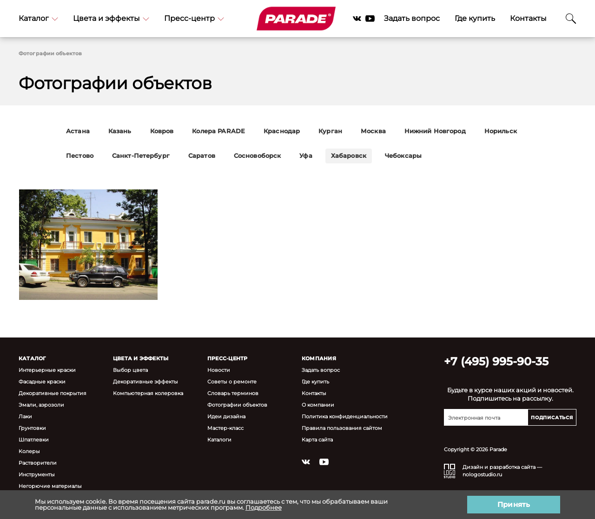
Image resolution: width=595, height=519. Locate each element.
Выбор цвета (130, 370)
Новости (218, 370)
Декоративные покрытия (52, 393)
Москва (373, 131)
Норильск (500, 131)
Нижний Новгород (435, 131)
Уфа (305, 156)
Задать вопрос (412, 18)
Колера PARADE (218, 131)
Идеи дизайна (226, 416)
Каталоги (219, 439)
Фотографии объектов (237, 405)
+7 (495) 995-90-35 (496, 361)
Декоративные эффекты (145, 381)
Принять (513, 504)
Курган (330, 131)
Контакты (528, 18)
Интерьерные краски (47, 370)
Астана (78, 131)
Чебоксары (403, 156)
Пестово (79, 156)
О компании (318, 405)
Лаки (25, 416)
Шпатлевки (34, 439)
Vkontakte (357, 18)
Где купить (475, 18)
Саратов (201, 156)
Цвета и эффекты (111, 18)
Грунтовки (32, 428)
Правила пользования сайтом (342, 428)
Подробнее (263, 507)
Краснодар (282, 131)
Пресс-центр (194, 18)
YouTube (370, 18)
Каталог (38, 18)
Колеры (29, 451)
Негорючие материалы (50, 486)
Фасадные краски (42, 381)
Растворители (38, 463)
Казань (120, 131)
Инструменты (37, 474)
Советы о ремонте (232, 381)
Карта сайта (317, 439)
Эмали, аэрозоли (41, 405)
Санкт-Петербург (141, 156)
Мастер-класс (225, 428)
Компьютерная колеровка (148, 393)
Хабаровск (348, 156)
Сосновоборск (257, 156)
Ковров (162, 131)
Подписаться (552, 418)
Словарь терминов (232, 393)
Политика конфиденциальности (345, 416)
